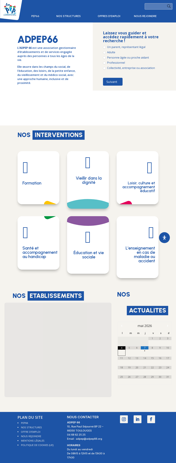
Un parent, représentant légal (124, 47)
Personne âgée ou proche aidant (126, 57)
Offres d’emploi (109, 16)
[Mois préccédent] (121, 325)
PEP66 (35, 16)
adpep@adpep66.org (89, 438)
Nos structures (68, 16)
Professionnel (114, 63)
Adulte (109, 52)
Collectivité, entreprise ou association (129, 68)
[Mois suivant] (167, 325)
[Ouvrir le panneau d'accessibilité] (164, 237)
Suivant (111, 82)
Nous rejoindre (145, 16)
